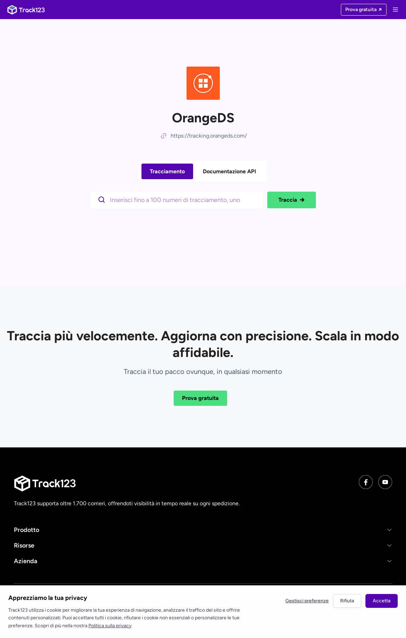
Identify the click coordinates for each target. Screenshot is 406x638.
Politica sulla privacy (109, 626)
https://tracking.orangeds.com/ (209, 135)
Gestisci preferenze (307, 601)
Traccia (291, 200)
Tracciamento (167, 171)
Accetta (381, 601)
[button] (203, 530)
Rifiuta (347, 601)
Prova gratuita (200, 398)
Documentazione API (229, 171)
